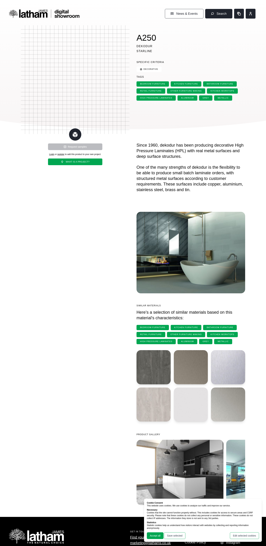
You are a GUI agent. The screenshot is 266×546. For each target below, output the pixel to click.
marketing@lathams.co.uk (150, 543)
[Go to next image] (238, 473)
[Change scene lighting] (75, 134)
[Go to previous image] (143, 473)
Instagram (230, 542)
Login (51, 154)
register (60, 154)
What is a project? (75, 161)
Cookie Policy (195, 542)
